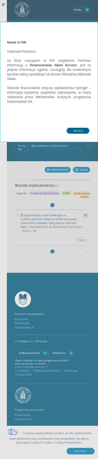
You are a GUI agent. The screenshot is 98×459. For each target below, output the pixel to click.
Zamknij (78, 130)
